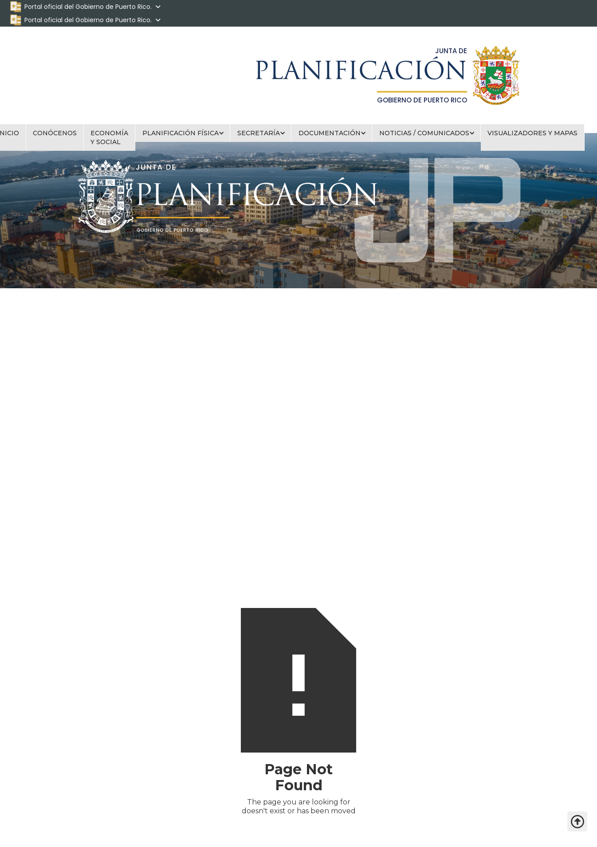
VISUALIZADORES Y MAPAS (532, 133)
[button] (182, 133)
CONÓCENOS (55, 133)
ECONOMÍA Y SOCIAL (109, 137)
